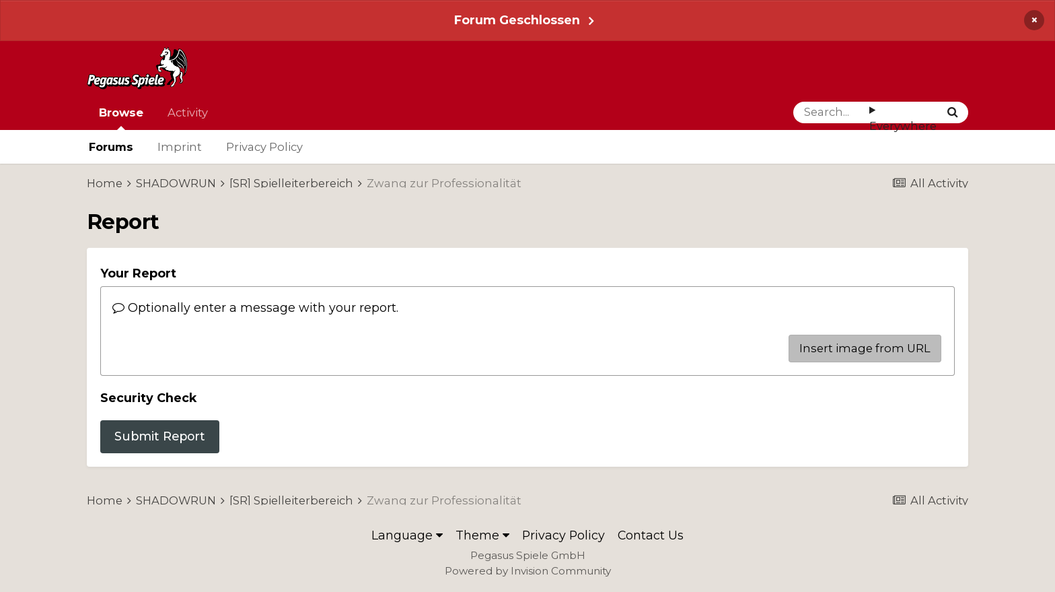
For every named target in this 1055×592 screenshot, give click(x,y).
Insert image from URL (865, 348)
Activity (188, 112)
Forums (111, 147)
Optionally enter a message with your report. (255, 307)
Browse (121, 118)
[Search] (831, 112)
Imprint (179, 147)
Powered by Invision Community (528, 570)
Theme (482, 535)
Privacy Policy (264, 147)
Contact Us (651, 535)
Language (407, 535)
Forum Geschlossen (517, 20)
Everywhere (903, 126)
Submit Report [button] (159, 436)
